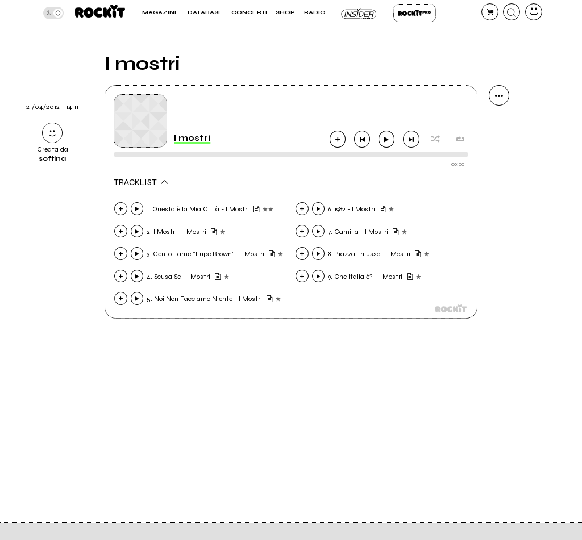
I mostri (192, 138)
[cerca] (511, 11)
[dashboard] (533, 11)
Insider (359, 13)
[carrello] (489, 11)
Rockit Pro (414, 13)
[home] (100, 13)
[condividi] (499, 95)
